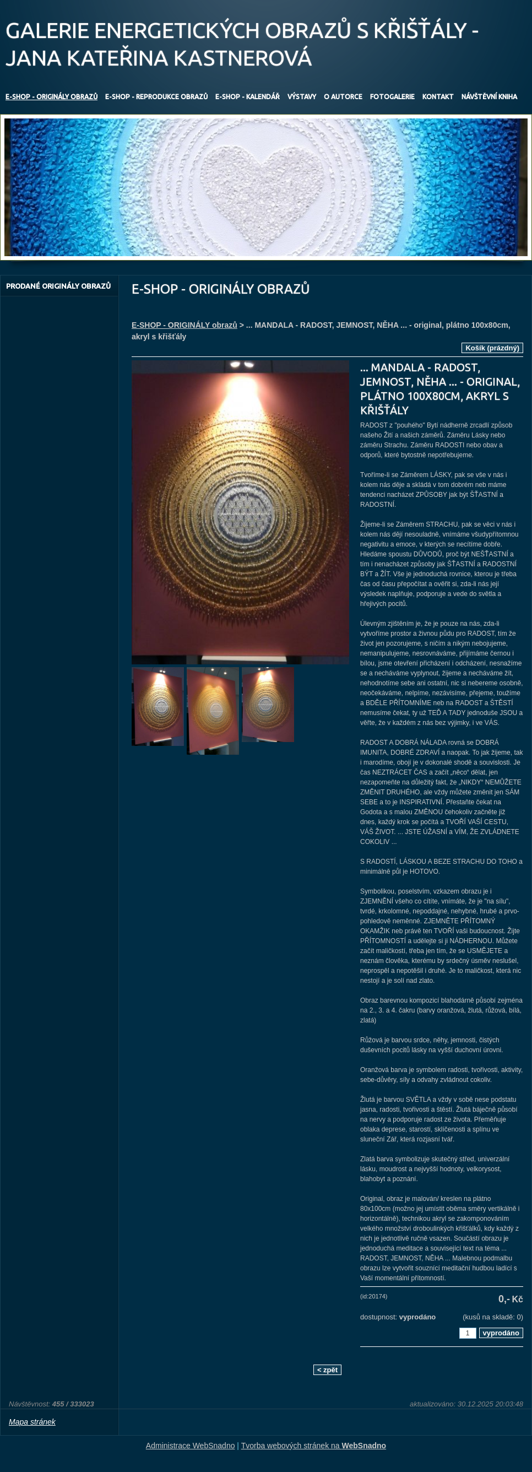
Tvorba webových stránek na (314, 1445)
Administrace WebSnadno (190, 1445)
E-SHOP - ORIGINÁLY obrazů (184, 325)
